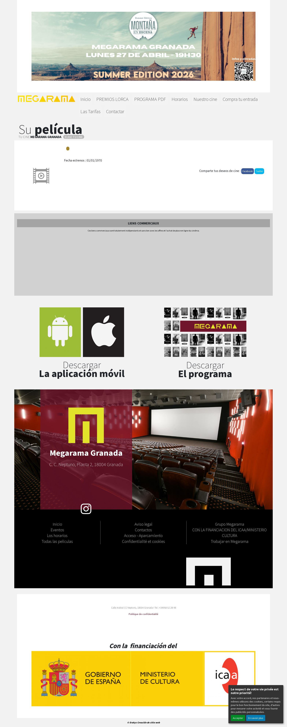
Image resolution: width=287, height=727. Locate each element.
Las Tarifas (90, 111)
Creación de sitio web (148, 722)
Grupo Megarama (229, 524)
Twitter (259, 171)
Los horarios (57, 535)
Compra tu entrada (240, 99)
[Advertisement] (143, 264)
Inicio (85, 99)
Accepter (238, 718)
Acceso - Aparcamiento (143, 535)
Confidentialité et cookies (143, 541)
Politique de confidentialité (143, 614)
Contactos (143, 529)
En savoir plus (255, 718)
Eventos (57, 529)
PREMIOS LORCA (112, 99)
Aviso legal (143, 524)
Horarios (180, 99)
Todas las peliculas (57, 541)
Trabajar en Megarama (229, 541)
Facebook (248, 171)
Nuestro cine (205, 99)
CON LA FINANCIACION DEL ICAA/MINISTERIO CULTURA (229, 532)
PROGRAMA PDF (150, 99)
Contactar (115, 111)
